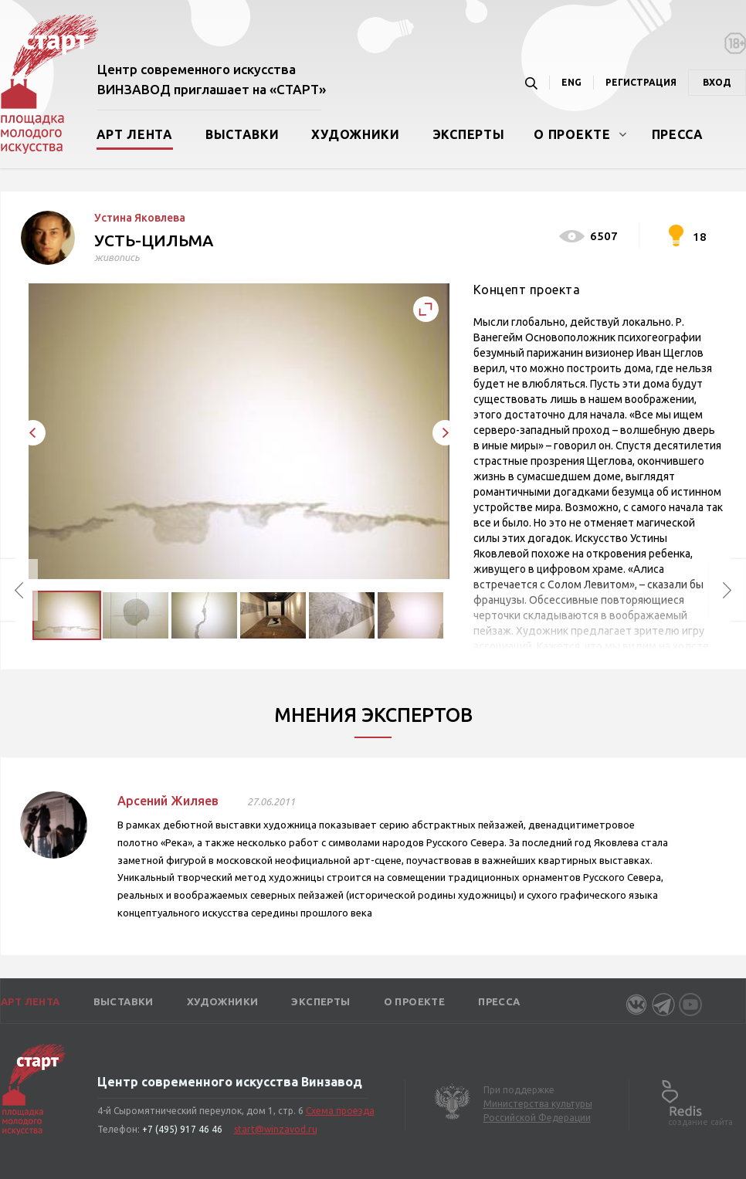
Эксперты (468, 134)
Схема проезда (340, 1111)
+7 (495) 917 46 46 (182, 1129)
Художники (355, 134)
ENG (571, 82)
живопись (117, 257)
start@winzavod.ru (275, 1129)
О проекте (572, 134)
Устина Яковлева (139, 218)
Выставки (242, 134)
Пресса (678, 134)
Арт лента (135, 134)
